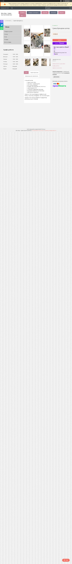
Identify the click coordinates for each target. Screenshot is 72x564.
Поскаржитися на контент (38, 130)
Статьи (6, 34)
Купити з (59, 43)
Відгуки (62, 12)
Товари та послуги (33, 12)
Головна (22, 12)
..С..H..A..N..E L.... (8, 20)
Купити (59, 40)
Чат (66, 560)
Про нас (45, 12)
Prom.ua (43, 129)
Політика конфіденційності (50, 130)
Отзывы (6, 39)
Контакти (53, 12)
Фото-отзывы (7, 42)
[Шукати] (69, 8)
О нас (5, 37)
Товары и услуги (8, 31)
